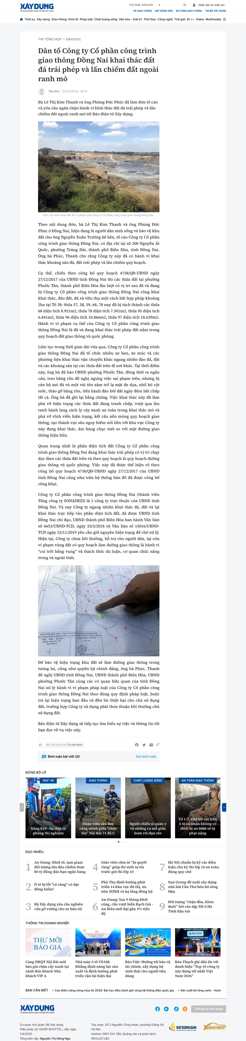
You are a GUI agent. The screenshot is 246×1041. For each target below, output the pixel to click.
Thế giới (179, 19)
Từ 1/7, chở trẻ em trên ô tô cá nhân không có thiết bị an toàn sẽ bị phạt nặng (197, 826)
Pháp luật (86, 19)
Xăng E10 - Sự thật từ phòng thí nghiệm (48, 830)
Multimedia (213, 19)
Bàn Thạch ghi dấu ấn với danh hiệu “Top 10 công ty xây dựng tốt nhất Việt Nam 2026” (197, 968)
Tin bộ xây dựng (215, 11)
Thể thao (149, 19)
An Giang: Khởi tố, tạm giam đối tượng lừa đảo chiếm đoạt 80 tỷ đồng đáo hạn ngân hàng (60, 867)
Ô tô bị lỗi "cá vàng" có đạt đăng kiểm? (56, 886)
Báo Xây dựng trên (64, 745)
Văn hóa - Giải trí (130, 19)
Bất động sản (164, 11)
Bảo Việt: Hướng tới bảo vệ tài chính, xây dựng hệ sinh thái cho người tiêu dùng (147, 968)
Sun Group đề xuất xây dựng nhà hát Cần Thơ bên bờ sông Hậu (193, 887)
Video (200, 19)
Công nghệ (165, 19)
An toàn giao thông (189, 11)
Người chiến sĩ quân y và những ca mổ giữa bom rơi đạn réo (147, 828)
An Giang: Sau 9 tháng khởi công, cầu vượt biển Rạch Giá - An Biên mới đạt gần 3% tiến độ (127, 906)
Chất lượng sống (105, 19)
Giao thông (59, 19)
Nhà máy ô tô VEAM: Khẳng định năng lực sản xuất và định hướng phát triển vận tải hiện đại (96, 968)
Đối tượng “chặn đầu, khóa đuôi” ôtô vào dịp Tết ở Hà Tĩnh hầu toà (191, 906)
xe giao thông (142, 11)
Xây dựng (43, 19)
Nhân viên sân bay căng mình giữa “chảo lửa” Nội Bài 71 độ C (98, 828)
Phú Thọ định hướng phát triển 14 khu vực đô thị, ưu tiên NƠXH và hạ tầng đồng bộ (126, 887)
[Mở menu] (224, 19)
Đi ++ (190, 19)
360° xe (48, 780)
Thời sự (30, 19)
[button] (118, 842)
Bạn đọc (73, 39)
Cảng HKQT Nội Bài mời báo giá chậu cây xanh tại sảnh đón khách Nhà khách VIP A (47, 968)
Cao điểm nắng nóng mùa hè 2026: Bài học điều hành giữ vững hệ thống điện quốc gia (114, 990)
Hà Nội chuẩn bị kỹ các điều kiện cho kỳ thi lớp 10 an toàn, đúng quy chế (194, 867)
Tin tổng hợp (50, 39)
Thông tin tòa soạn (208, 1009)
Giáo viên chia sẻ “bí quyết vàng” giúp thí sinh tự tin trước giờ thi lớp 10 (124, 867)
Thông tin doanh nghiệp (47, 923)
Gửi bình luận (146, 757)
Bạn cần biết (36, 990)
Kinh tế (73, 19)
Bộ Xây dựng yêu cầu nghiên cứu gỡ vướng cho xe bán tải (58, 906)
